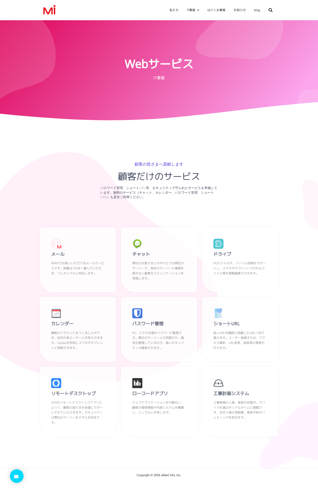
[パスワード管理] (137, 314)
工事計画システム (231, 394)
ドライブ (222, 255)
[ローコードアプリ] (137, 384)
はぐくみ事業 (216, 10)
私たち (174, 10)
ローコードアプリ (150, 394)
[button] (270, 10)
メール (57, 255)
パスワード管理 (147, 325)
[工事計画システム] (218, 384)
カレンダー (62, 325)
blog (257, 10)
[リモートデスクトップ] (56, 384)
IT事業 (193, 10)
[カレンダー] (56, 314)
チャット (141, 255)
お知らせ (240, 10)
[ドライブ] (218, 245)
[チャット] (137, 245)
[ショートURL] (218, 314)
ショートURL (226, 325)
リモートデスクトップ (73, 394)
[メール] (56, 245)
